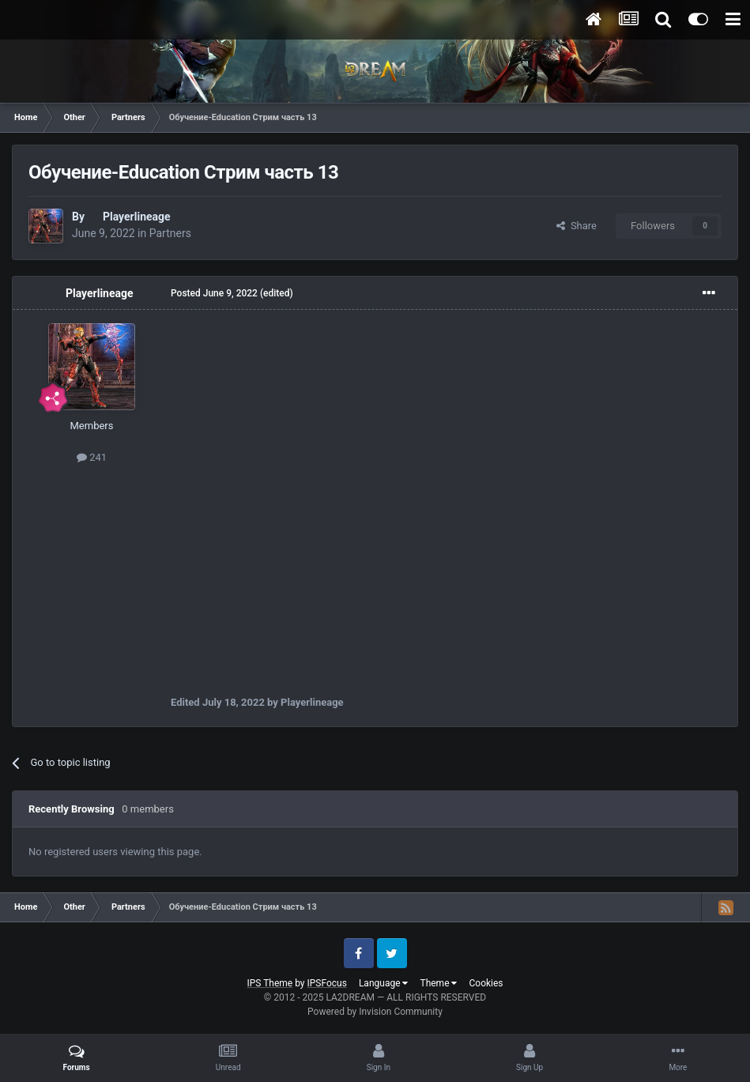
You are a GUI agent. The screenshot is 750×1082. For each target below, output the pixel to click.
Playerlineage (137, 216)
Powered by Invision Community (375, 1011)
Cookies (486, 983)
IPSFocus (327, 983)
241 (92, 457)
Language (384, 983)
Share (576, 226)
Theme (438, 983)
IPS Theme (269, 983)
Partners (170, 233)
